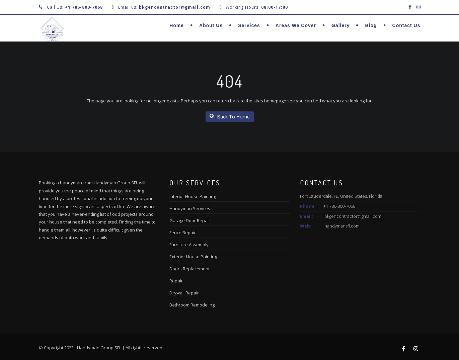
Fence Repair (182, 233)
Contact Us (406, 25)
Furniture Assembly (189, 245)
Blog (371, 25)
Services (249, 25)
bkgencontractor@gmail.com (352, 216)
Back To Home (230, 116)
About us (211, 25)
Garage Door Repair (189, 220)
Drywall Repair (184, 293)
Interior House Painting (192, 196)
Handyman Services (189, 208)
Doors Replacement (189, 269)
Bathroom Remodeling (192, 305)
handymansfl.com (342, 226)
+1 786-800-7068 (84, 7)
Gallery (340, 25)
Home (176, 25)
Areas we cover (296, 25)
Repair (176, 281)
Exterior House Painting (193, 257)
